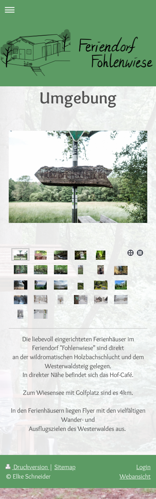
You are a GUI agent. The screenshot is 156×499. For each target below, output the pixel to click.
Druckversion (27, 467)
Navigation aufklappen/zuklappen (78, 9)
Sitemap (64, 467)
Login (143, 467)
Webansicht (135, 476)
